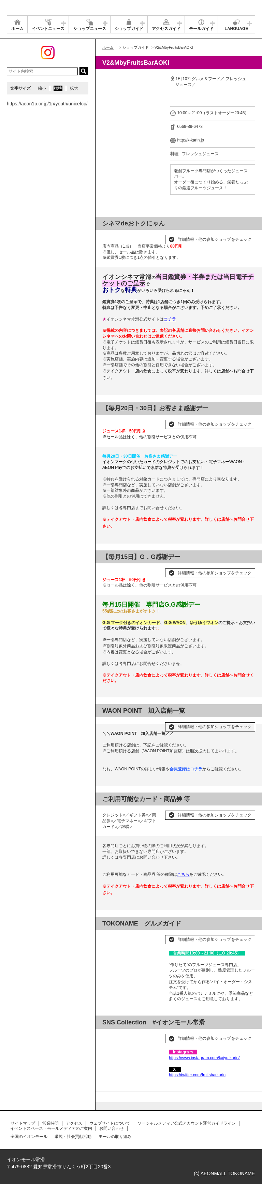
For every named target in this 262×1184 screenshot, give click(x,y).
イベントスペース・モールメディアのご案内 (51, 1128)
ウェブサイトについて (109, 1123)
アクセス (74, 1123)
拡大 (74, 88)
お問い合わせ (111, 1128)
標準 (58, 88)
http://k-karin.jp (190, 140)
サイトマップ (23, 1123)
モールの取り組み (115, 1136)
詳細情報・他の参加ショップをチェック (214, 239)
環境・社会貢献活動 (73, 1136)
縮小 (42, 88)
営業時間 (50, 1123)
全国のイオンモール (29, 1136)
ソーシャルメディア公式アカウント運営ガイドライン (186, 1123)
